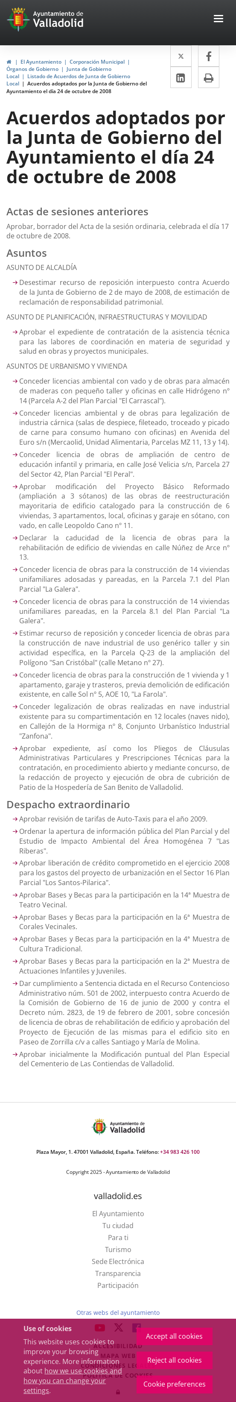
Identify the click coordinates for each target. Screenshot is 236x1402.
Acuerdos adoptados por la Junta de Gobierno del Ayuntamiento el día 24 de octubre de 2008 (76, 87)
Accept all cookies (174, 1336)
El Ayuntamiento (40, 61)
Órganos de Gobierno (32, 69)
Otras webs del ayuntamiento (118, 1312)
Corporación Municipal (97, 61)
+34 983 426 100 (180, 1152)
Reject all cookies (174, 1360)
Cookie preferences (174, 1384)
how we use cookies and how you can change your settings (72, 1380)
